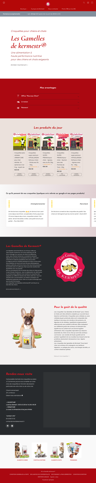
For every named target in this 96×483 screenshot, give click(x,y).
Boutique (23, 9)
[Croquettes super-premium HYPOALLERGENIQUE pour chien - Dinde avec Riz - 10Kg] (33, 155)
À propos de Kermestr (37, 9)
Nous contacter (53, 9)
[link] (19, 65)
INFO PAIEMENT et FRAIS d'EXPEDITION (61, 474)
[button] (48, 4)
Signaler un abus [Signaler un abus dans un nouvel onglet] (54, 477)
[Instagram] (12, 425)
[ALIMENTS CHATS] (56, 451)
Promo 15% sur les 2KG (69, 9)
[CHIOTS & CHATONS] (39, 451)
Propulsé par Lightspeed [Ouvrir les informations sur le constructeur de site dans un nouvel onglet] (48, 479)
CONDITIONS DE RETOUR (79, 474)
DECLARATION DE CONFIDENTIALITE (40, 474)
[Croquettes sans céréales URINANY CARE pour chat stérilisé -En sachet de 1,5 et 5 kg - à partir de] (19, 155)
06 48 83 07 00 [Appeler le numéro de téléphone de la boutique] (10, 418)
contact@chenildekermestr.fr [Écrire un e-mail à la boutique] (15, 421)
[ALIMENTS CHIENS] (22, 451)
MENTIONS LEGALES (43, 477)
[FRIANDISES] (73, 451)
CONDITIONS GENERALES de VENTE (19, 474)
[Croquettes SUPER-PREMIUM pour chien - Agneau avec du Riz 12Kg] (47, 155)
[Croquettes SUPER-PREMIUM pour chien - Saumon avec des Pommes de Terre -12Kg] (62, 155)
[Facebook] (7, 425)
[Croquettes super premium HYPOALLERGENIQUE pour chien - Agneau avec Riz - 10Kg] (76, 155)
